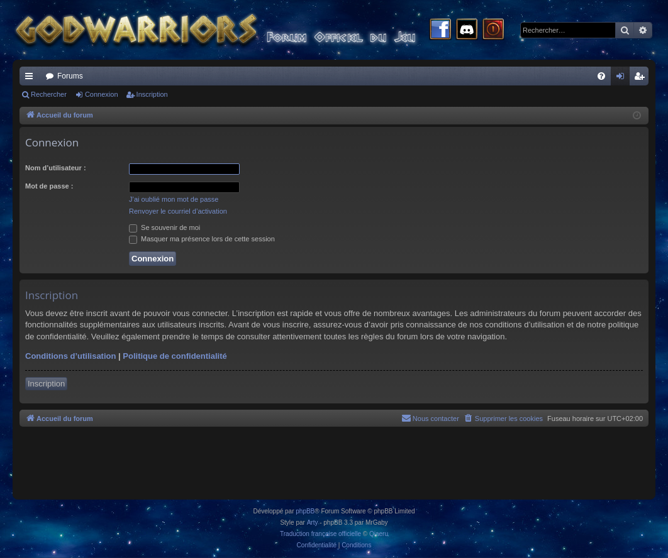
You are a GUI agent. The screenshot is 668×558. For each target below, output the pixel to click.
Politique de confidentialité (174, 356)
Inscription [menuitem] (642, 78)
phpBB (305, 511)
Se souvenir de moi (164, 227)
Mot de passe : (49, 186)
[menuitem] (601, 76)
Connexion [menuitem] (623, 78)
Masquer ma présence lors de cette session (202, 239)
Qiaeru (378, 533)
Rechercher (49, 94)
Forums (70, 76)
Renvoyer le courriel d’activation (178, 211)
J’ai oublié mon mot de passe (173, 199)
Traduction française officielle (320, 533)
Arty (312, 522)
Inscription (152, 94)
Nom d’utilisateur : (55, 168)
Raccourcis (31, 78)
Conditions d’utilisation (70, 356)
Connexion (101, 94)
